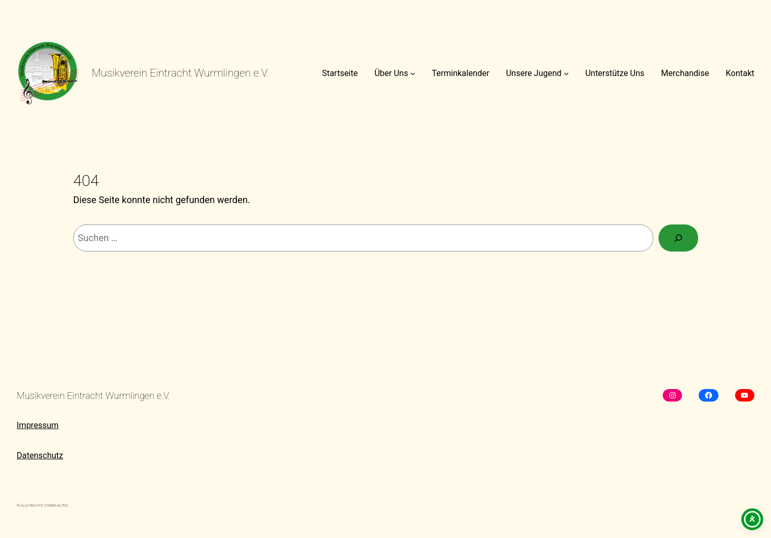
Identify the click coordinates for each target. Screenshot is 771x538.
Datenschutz (40, 455)
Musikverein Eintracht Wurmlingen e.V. (180, 73)
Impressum (38, 425)
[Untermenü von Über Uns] (412, 73)
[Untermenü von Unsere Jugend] (566, 73)
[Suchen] (678, 238)
